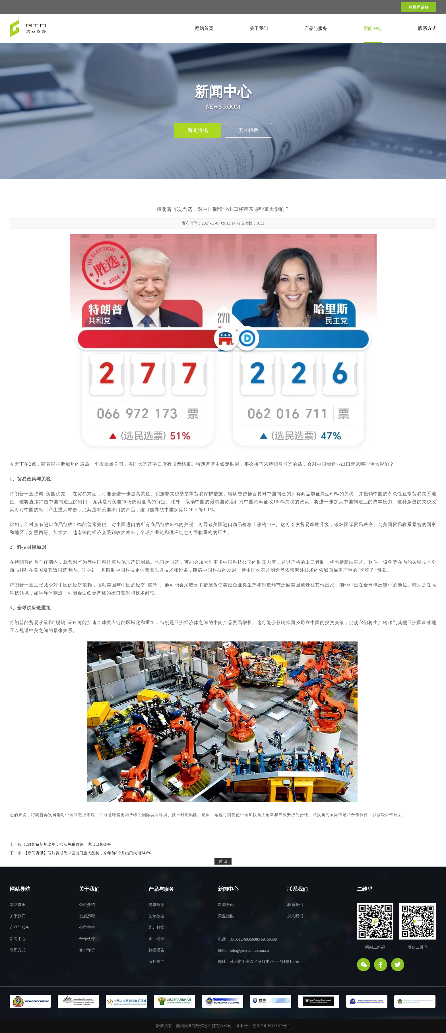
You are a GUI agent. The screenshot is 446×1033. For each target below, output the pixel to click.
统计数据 (156, 927)
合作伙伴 (87, 939)
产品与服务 (315, 28)
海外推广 (156, 961)
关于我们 (259, 28)
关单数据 (156, 916)
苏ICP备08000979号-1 (271, 1026)
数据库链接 (419, 7)
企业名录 (156, 939)
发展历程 (87, 916)
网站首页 (204, 28)
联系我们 (295, 904)
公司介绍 (87, 904)
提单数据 (156, 904)
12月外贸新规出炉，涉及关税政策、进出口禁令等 (67, 844)
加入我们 (295, 916)
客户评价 (87, 950)
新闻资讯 (197, 130)
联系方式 (427, 28)
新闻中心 (373, 28)
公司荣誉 (87, 927)
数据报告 (156, 950)
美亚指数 (248, 130)
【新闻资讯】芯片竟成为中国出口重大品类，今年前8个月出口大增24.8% (87, 853)
